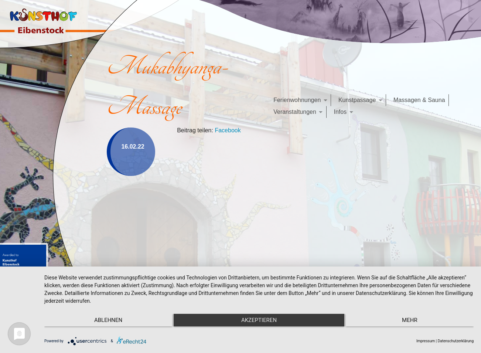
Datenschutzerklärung (456, 341)
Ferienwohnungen (297, 100)
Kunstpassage (357, 100)
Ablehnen (108, 320)
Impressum (425, 341)
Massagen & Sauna (419, 100)
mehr (409, 320)
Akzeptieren (259, 320)
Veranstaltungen (294, 112)
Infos (340, 112)
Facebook (227, 130)
